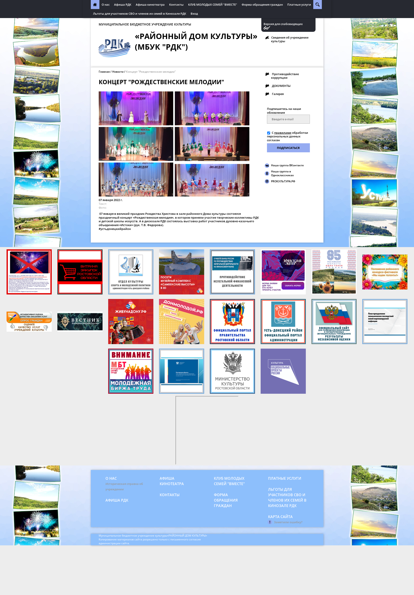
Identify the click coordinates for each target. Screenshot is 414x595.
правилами (282, 133)
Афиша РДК (122, 4)
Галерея (278, 94)
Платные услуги (299, 4)
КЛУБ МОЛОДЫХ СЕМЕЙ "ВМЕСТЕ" (212, 4)
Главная (104, 71)
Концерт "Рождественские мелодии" (151, 71)
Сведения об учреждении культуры (290, 39)
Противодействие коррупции (285, 76)
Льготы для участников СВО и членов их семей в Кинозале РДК (139, 14)
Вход (194, 14)
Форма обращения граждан (262, 4)
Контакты (176, 4)
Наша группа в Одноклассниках (282, 173)
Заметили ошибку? (288, 522)
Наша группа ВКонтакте (287, 165)
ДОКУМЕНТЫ (281, 86)
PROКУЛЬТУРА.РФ (283, 181)
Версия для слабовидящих (283, 24)
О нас (106, 4)
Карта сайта (280, 516)
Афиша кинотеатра (150, 4)
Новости (118, 71)
